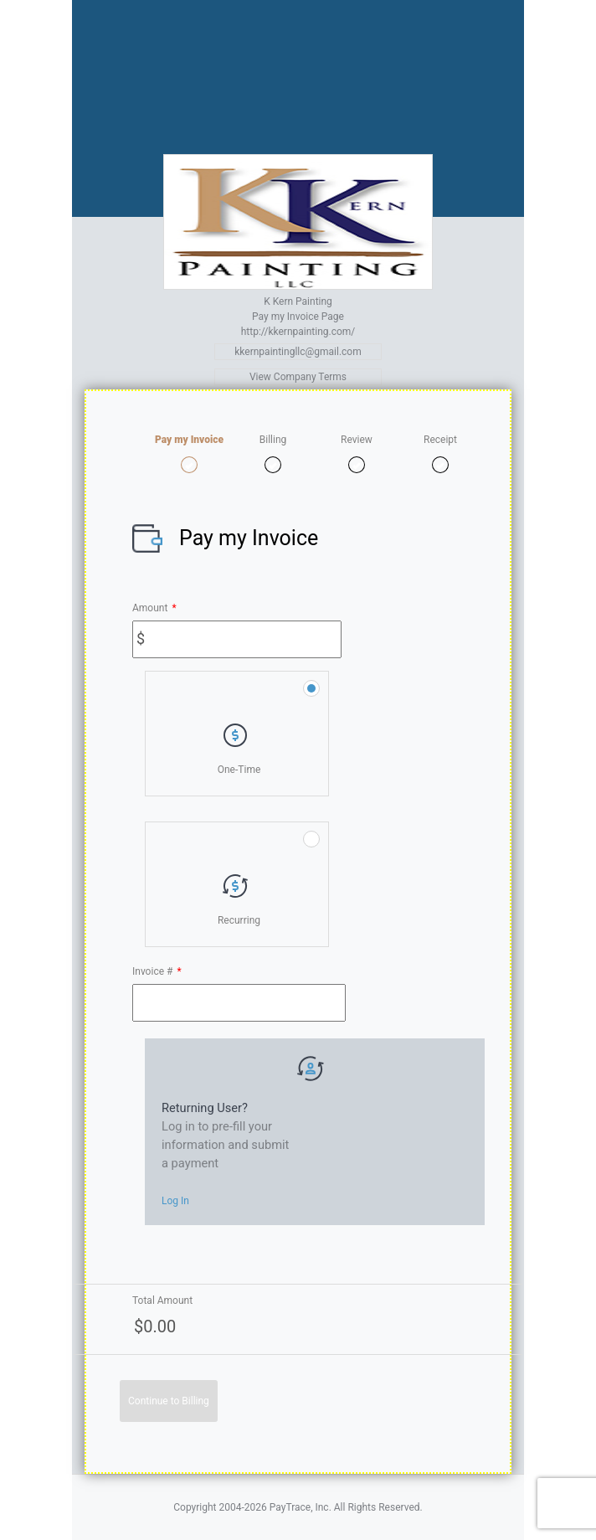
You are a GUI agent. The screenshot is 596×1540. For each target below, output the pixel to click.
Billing (273, 440)
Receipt (440, 440)
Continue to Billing (168, 1401)
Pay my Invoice (189, 440)
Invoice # (157, 971)
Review (356, 440)
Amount (154, 608)
